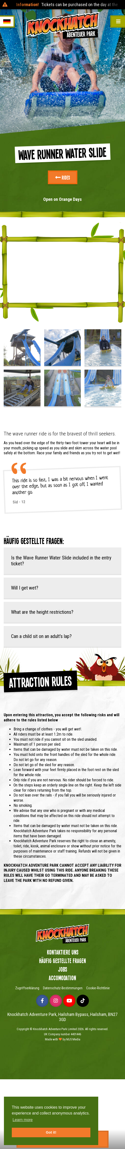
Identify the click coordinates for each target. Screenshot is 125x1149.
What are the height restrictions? (42, 612)
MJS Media (73, 1039)
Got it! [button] (51, 1132)
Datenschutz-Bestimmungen (63, 988)
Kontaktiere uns (62, 952)
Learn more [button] (23, 1120)
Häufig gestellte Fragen (62, 960)
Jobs (62, 969)
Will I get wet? (24, 588)
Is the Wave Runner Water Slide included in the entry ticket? (61, 561)
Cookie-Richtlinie (98, 988)
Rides (62, 177)
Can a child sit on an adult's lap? (41, 636)
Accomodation (62, 977)
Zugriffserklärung (27, 988)
